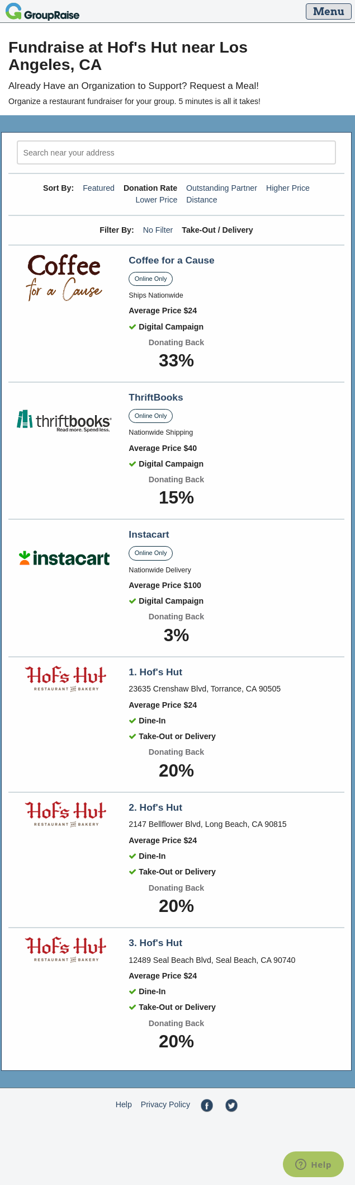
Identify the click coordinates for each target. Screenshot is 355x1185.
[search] (176, 152)
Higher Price (288, 188)
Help (124, 1104)
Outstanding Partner (221, 188)
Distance (201, 199)
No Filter (158, 229)
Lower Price (156, 199)
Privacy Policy (165, 1104)
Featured (99, 188)
